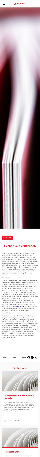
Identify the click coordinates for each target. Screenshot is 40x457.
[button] (4, 3)
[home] (20, 4)
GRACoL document (19, 306)
